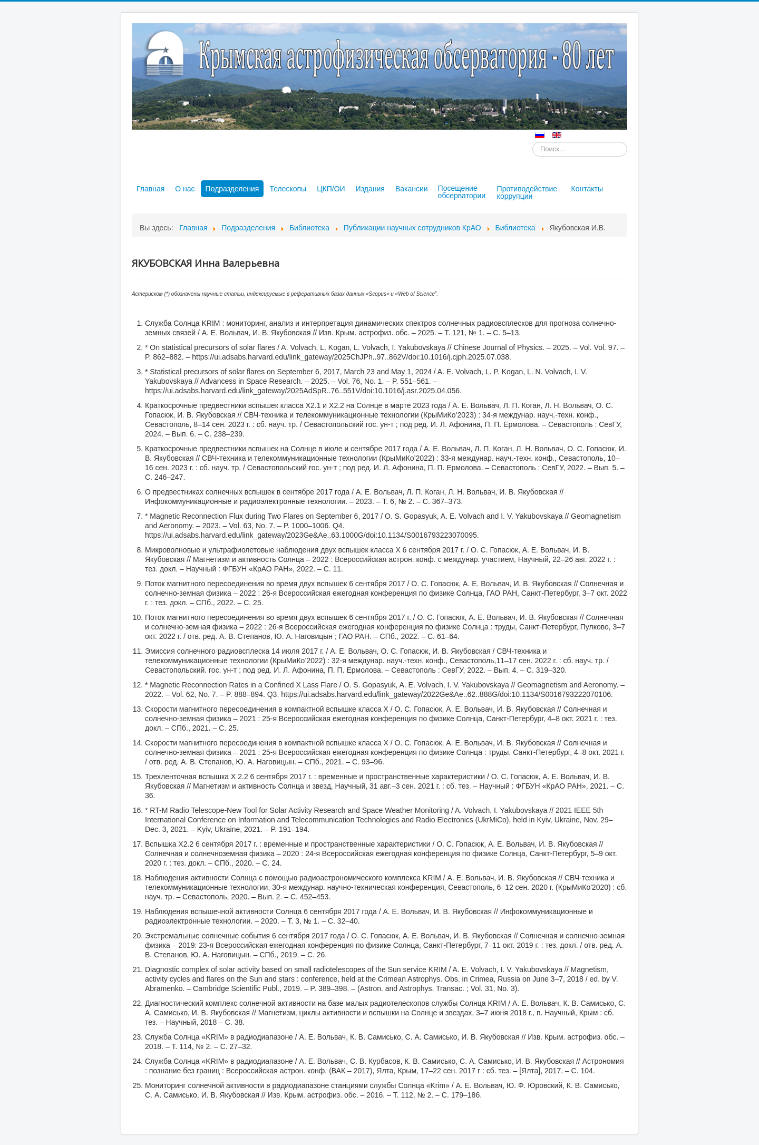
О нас (184, 189)
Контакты (587, 189)
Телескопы (287, 189)
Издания (370, 189)
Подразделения (232, 189)
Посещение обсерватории (461, 192)
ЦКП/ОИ (331, 189)
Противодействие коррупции (527, 192)
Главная (150, 189)
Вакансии (411, 189)
